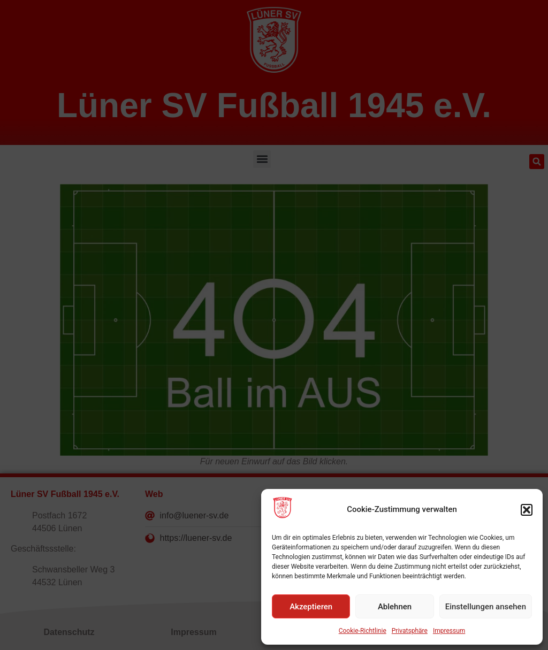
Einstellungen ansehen (485, 606)
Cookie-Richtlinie (362, 630)
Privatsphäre (410, 630)
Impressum (449, 630)
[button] (526, 509)
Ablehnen (395, 606)
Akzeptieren (311, 606)
